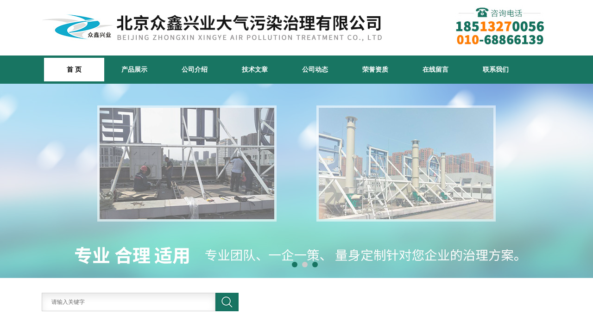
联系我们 (496, 69)
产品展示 (134, 69)
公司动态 (315, 69)
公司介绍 (195, 69)
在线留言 (435, 69)
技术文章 (255, 69)
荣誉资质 (375, 69)
